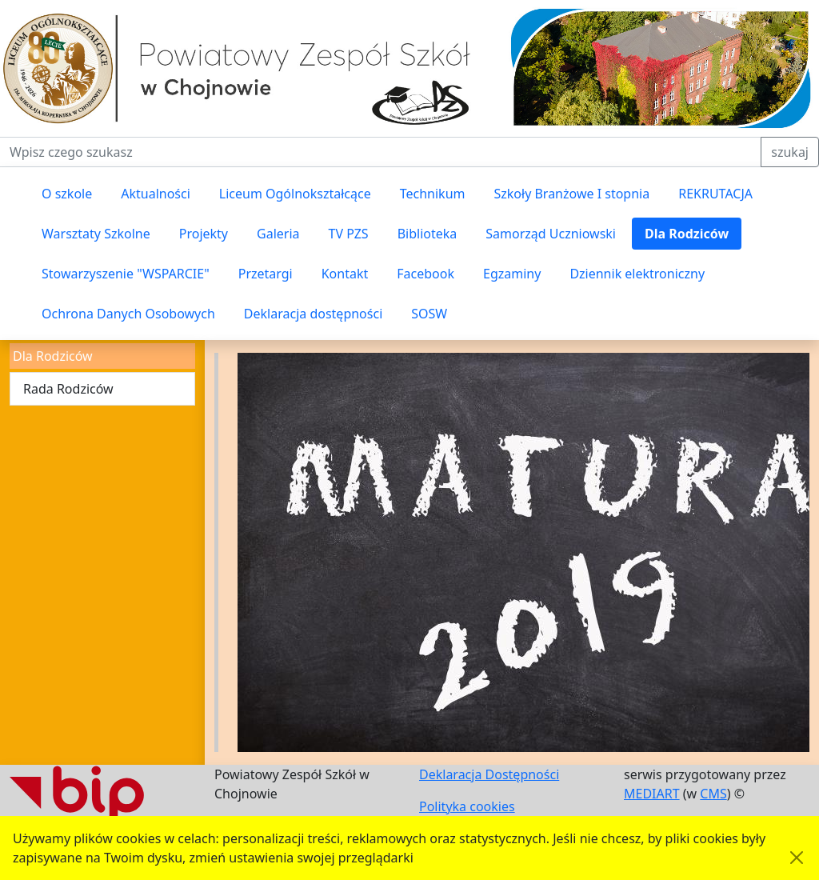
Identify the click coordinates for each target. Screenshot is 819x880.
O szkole (67, 193)
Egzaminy (512, 273)
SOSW (429, 313)
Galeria (278, 233)
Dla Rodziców (687, 233)
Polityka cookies (467, 806)
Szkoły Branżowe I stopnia (571, 193)
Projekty (203, 233)
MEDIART (652, 793)
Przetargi (265, 273)
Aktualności (155, 193)
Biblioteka (427, 233)
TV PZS (349, 233)
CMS (713, 793)
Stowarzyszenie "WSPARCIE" (126, 273)
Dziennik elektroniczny (637, 273)
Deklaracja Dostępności (489, 774)
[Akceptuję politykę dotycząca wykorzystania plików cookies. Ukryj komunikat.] (796, 857)
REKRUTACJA (715, 193)
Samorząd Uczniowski (550, 233)
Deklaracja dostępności (313, 313)
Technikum (432, 193)
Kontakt (345, 273)
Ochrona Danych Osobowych (128, 313)
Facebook (425, 273)
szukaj (790, 152)
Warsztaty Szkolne (96, 233)
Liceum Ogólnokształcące (295, 193)
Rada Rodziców (68, 389)
